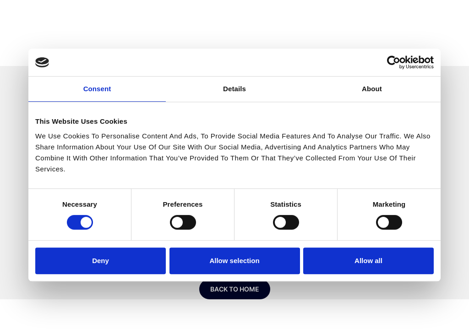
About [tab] (372, 89)
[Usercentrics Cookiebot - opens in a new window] (394, 62)
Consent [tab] (97, 89)
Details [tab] (234, 89)
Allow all (368, 260)
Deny (100, 260)
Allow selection (234, 260)
